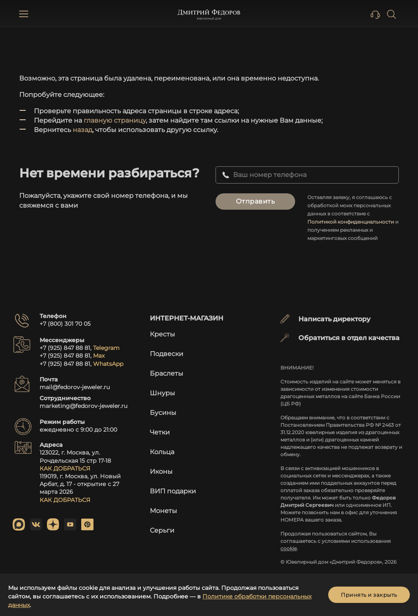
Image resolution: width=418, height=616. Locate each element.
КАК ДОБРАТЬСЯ (65, 468)
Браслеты (166, 373)
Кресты (162, 334)
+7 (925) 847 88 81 (65, 348)
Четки (160, 432)
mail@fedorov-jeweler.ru (75, 387)
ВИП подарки (173, 491)
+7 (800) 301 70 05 (65, 323)
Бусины (163, 413)
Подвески (166, 354)
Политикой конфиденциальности (350, 222)
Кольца (162, 452)
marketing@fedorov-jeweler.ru (83, 406)
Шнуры (162, 393)
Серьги (162, 530)
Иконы (161, 471)
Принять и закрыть (369, 594)
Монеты (163, 511)
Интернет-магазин (186, 318)
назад (82, 130)
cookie (288, 548)
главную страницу (115, 120)
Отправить (255, 201)
